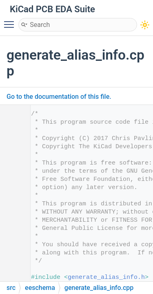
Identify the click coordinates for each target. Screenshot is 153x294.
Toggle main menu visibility (11, 21)
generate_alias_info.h (106, 277)
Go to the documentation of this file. (59, 96)
